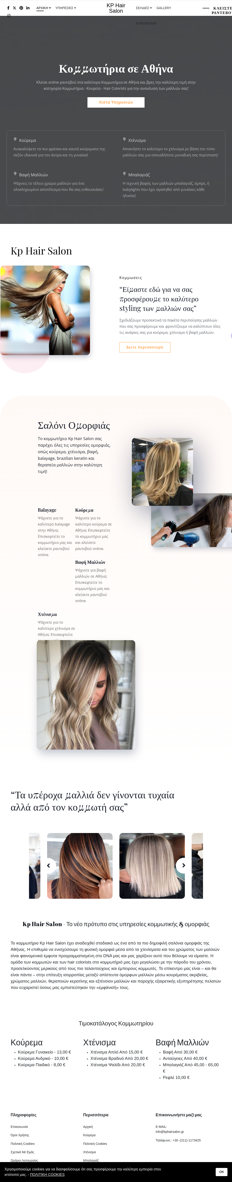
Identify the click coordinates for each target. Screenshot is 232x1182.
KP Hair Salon (116, 8)
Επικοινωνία (19, 1127)
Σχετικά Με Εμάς (22, 1152)
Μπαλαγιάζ (139, 175)
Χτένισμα (137, 140)
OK (221, 1172)
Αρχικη (42, 8)
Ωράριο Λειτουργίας (24, 1161)
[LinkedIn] (27, 8)
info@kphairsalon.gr (170, 1132)
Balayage (47, 510)
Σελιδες (142, 8)
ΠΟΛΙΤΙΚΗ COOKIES (47, 1175)
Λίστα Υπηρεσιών (116, 102)
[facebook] (8, 8)
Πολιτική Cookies (23, 1144)
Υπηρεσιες (65, 8)
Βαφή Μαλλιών (33, 175)
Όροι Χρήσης (20, 1136)
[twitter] (14, 8)
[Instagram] (8, 16)
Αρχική (88, 1127)
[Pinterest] (21, 8)
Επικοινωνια (146, 23)
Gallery (164, 8)
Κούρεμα (27, 140)
